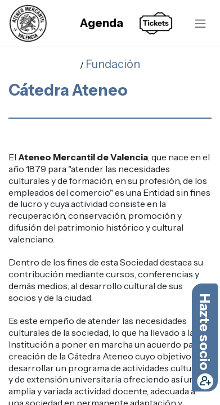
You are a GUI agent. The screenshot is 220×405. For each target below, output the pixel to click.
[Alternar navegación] (200, 23)
